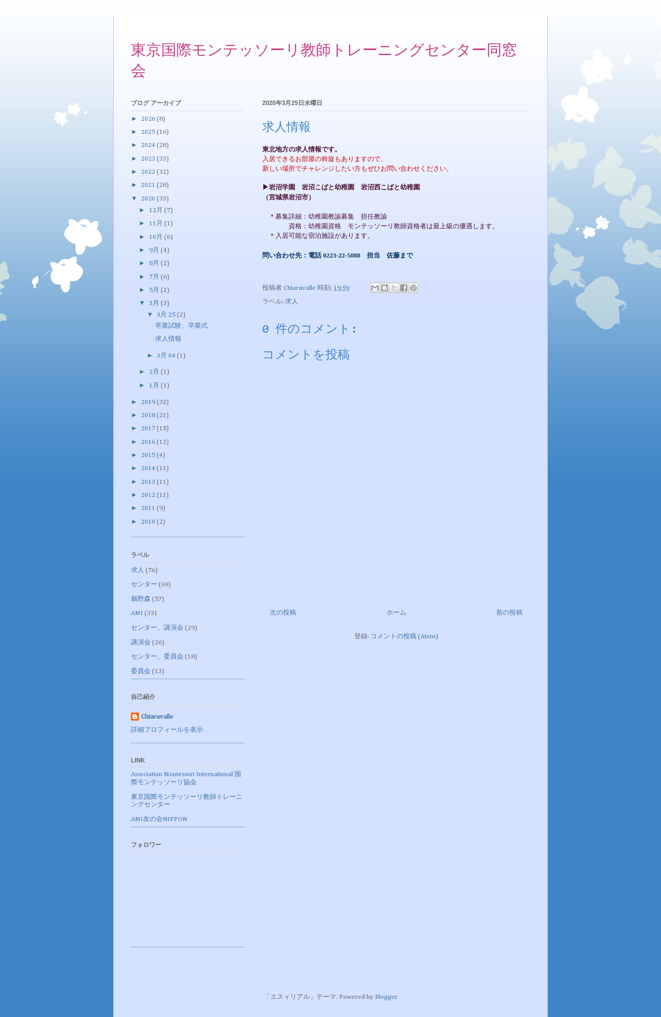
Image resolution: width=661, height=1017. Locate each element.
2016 (149, 442)
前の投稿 (509, 612)
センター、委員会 (157, 656)
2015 (149, 455)
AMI (137, 613)
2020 (149, 198)
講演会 (141, 642)
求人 (291, 301)
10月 (156, 237)
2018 (149, 415)
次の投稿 (283, 612)
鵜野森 (141, 599)
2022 (149, 172)
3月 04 (167, 355)
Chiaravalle (157, 717)
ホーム (396, 612)
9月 (155, 250)
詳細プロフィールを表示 (167, 730)
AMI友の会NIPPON (159, 819)
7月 (155, 277)
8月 (155, 263)
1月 (155, 385)
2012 (149, 495)
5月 (155, 290)
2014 (149, 468)
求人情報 (168, 339)
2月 (155, 372)
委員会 (141, 671)
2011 (149, 508)
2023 (149, 159)
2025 (149, 132)
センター (144, 584)
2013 (149, 482)
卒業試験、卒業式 (181, 326)
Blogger (386, 997)
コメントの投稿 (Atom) (404, 636)
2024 (149, 145)
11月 (156, 223)
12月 (156, 210)
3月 (155, 303)
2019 (149, 402)
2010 (149, 522)
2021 (149, 185)
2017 (149, 428)
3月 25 (167, 315)
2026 (149, 119)
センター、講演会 (157, 628)
